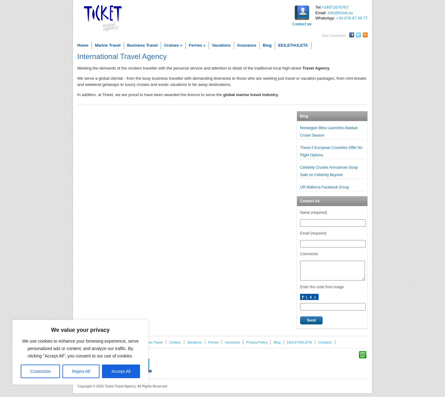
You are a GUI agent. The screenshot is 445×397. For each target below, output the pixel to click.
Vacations (221, 45)
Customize (40, 371)
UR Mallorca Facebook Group (325, 187)
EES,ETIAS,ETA (293, 45)
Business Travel (142, 45)
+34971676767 (335, 7)
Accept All (121, 371)
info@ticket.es (340, 13)
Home (82, 45)
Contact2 (325, 346)
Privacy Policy (256, 346)
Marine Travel (108, 45)
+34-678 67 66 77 (352, 18)
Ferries (197, 45)
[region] (80, 352)
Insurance (246, 45)
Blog (267, 45)
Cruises (173, 45)
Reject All (81, 371)
